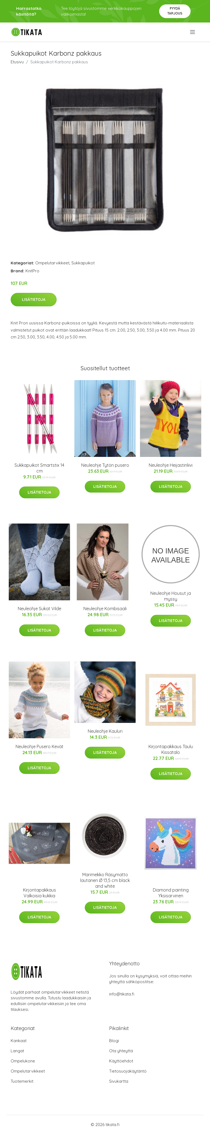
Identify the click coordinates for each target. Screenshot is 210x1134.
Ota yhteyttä (121, 1050)
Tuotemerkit (22, 1081)
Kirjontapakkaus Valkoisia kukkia (39, 892)
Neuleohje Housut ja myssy (170, 596)
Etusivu (17, 61)
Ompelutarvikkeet (52, 262)
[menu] (192, 32)
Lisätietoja (33, 299)
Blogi (114, 1040)
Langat (17, 1050)
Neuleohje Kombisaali (105, 608)
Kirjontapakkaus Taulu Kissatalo (170, 749)
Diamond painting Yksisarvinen (171, 892)
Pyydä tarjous (174, 10)
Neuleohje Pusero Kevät (39, 746)
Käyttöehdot (121, 1061)
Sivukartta (118, 1081)
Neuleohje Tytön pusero (105, 465)
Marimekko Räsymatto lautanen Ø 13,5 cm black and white (105, 880)
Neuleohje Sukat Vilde (39, 608)
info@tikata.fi (121, 994)
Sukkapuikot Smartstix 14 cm (39, 468)
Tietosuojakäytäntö (128, 1071)
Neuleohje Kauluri (105, 731)
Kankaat (19, 1040)
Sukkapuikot (83, 262)
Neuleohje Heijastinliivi (170, 465)
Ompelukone (23, 1061)
